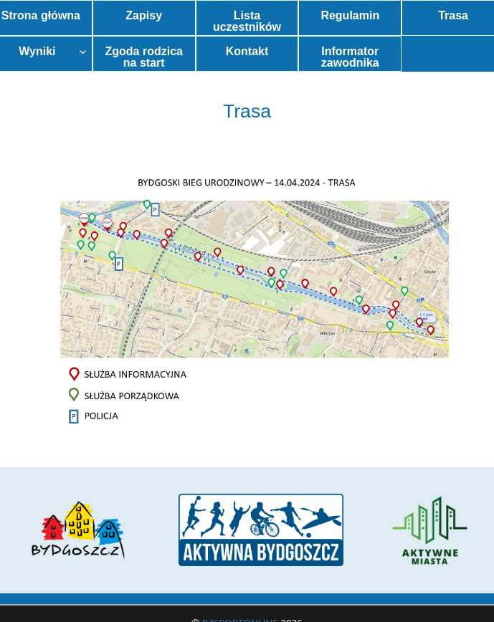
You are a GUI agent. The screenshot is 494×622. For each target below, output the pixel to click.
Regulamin (349, 15)
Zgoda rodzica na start (143, 57)
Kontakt (247, 51)
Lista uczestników (247, 21)
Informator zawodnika (350, 57)
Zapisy (143, 15)
